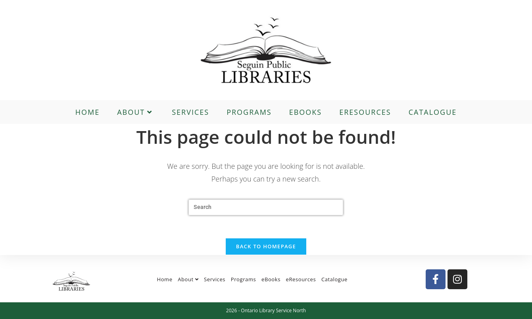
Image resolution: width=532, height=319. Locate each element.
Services (214, 279)
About (188, 279)
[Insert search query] (265, 207)
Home (164, 279)
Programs (243, 279)
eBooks (270, 279)
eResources (301, 279)
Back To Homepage (266, 247)
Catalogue (334, 279)
